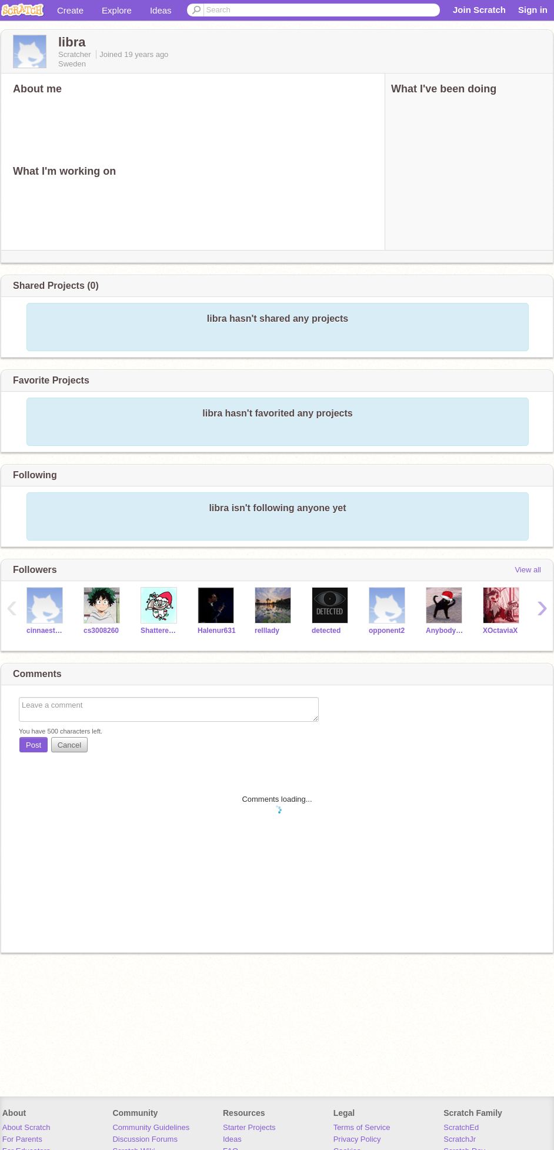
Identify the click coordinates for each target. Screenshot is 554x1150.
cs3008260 (101, 630)
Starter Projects (249, 1127)
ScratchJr (459, 1139)
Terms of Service (362, 1127)
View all (528, 569)
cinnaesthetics (46, 630)
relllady (267, 630)
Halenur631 (217, 630)
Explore (117, 10)
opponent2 (387, 630)
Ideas (161, 10)
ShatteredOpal (160, 630)
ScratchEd (461, 1127)
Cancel (69, 745)
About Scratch (26, 1127)
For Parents (22, 1139)
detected (326, 630)
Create (70, 10)
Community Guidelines (150, 1127)
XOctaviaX (500, 630)
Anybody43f (445, 630)
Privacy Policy (357, 1139)
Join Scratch (479, 10)
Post (33, 745)
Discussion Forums (145, 1139)
